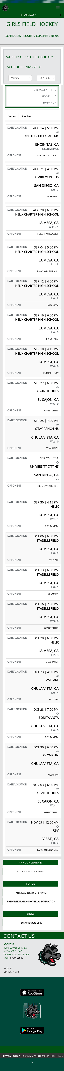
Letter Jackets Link (31, 922)
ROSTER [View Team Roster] (28, 36)
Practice (26, 116)
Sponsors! (16, 957)
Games (12, 116)
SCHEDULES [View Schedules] (13, 36)
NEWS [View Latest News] (55, 36)
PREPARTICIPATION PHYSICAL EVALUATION (31, 901)
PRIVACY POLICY (11, 1056)
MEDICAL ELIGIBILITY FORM (31, 892)
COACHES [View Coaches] (42, 36)
